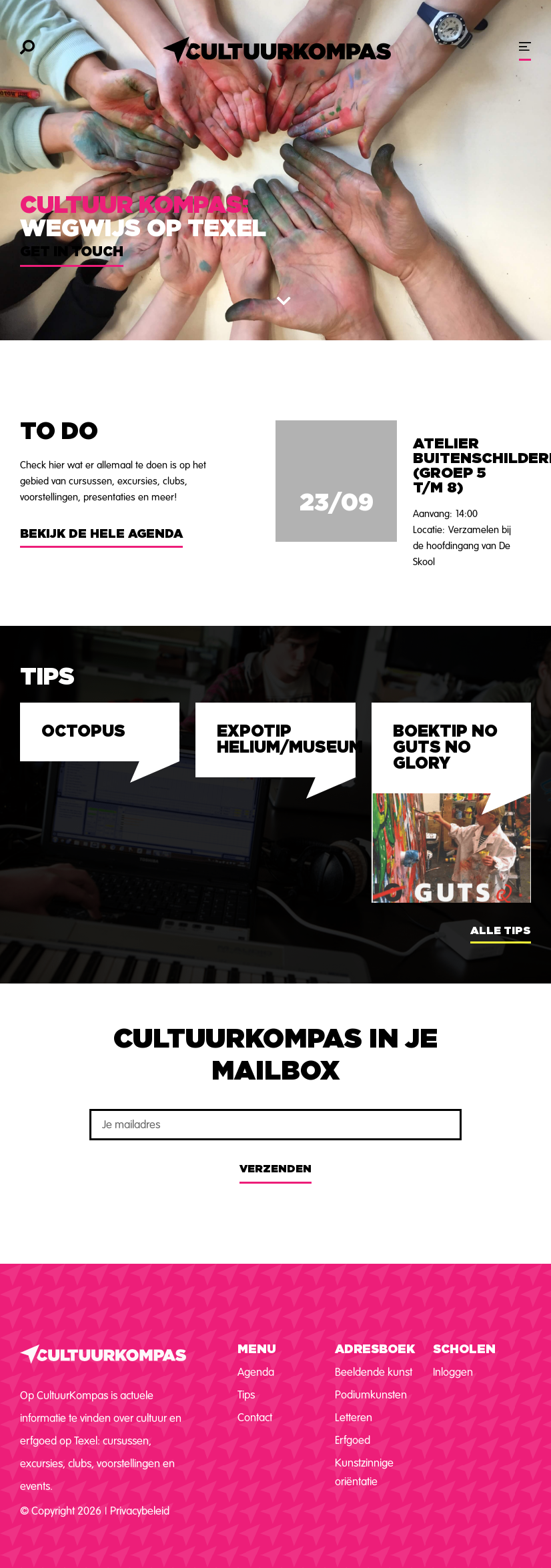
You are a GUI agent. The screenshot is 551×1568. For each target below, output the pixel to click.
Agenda (255, 1372)
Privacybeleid (139, 1511)
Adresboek (375, 1350)
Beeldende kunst (373, 1372)
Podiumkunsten (371, 1395)
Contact (254, 1418)
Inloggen (453, 1372)
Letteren (353, 1418)
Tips (246, 1395)
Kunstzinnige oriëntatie (364, 1472)
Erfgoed (352, 1440)
